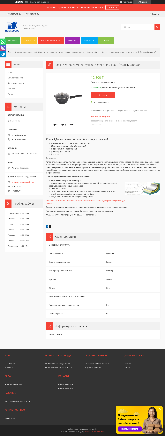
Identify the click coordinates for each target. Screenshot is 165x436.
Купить (104, 95)
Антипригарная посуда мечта (57, 364)
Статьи (106, 40)
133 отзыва (128, 2)
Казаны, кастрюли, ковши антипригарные (66, 52)
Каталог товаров (15, 78)
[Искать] (157, 27)
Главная (12, 40)
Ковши (90, 52)
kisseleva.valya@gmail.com (23, 182)
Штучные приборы (93, 367)
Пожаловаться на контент (94, 432)
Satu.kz (94, 429)
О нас (10, 72)
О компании (10, 364)
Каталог (29, 40)
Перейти (112, 7)
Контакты (89, 40)
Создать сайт (35, 2)
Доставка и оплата (51, 40)
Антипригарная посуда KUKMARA (30, 52)
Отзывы (72, 40)
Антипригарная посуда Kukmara (58, 367)
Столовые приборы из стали (97, 364)
